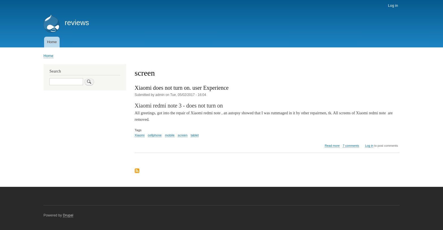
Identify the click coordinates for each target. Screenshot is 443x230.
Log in (393, 5)
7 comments (351, 145)
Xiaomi (140, 135)
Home (52, 42)
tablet (195, 135)
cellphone (155, 135)
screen (182, 135)
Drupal (68, 215)
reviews (77, 23)
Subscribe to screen (137, 171)
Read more (332, 146)
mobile (170, 135)
